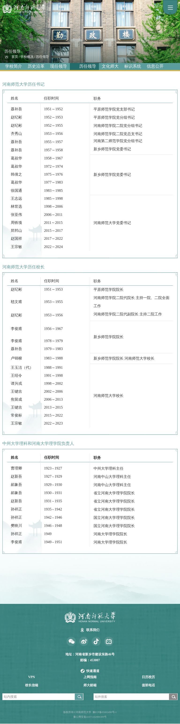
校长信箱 (31, 685)
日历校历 (148, 677)
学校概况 (27, 57)
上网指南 (90, 677)
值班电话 (148, 685)
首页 (14, 57)
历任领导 (42, 57)
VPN (31, 677)
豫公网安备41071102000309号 (90, 716)
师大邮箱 (90, 685)
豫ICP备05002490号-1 (105, 712)
